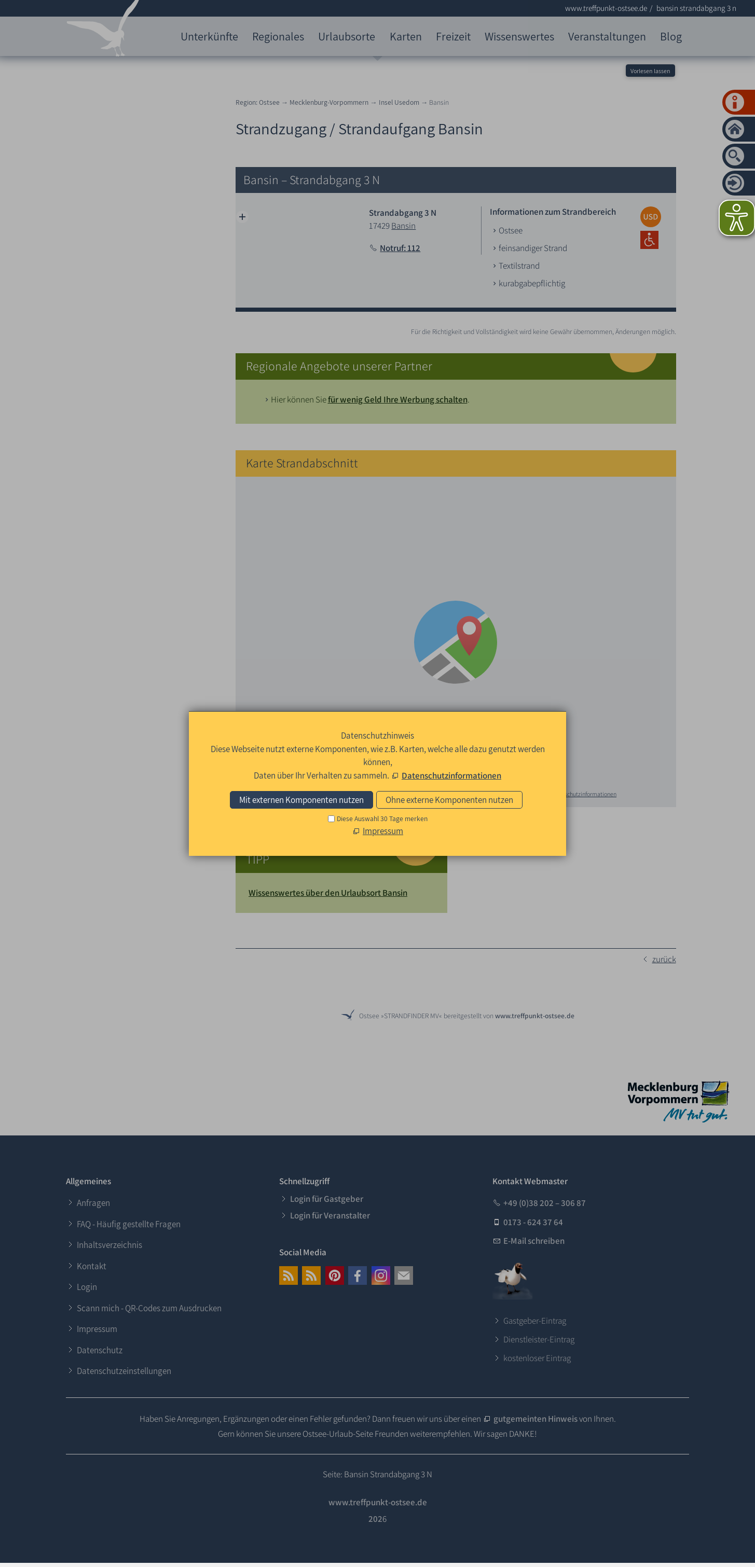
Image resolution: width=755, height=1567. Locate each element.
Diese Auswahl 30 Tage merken (382, 818)
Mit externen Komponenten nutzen (301, 800)
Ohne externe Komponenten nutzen (449, 800)
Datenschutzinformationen (451, 775)
